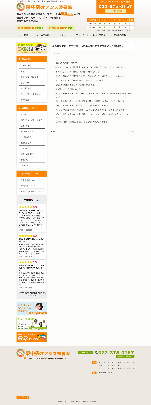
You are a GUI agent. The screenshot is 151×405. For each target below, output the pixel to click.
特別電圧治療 (26, 88)
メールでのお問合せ (116, 11)
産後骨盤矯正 (26, 100)
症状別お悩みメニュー (29, 180)
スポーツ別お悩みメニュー (30, 191)
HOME (25, 35)
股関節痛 (24, 165)
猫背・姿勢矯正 (27, 154)
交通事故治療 (120, 35)
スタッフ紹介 (99, 35)
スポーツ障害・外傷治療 (30, 94)
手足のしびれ (26, 143)
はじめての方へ (44, 35)
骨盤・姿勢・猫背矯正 (29, 77)
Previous (53, 131)
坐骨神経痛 (25, 160)
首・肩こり (25, 114)
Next (133, 131)
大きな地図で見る (23, 397)
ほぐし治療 (25, 83)
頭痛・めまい (26, 126)
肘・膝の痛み (26, 137)
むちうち (24, 148)
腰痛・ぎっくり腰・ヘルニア (31, 120)
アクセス (80, 35)
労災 (22, 71)
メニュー (64, 35)
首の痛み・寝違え (28, 131)
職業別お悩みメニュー (29, 186)
